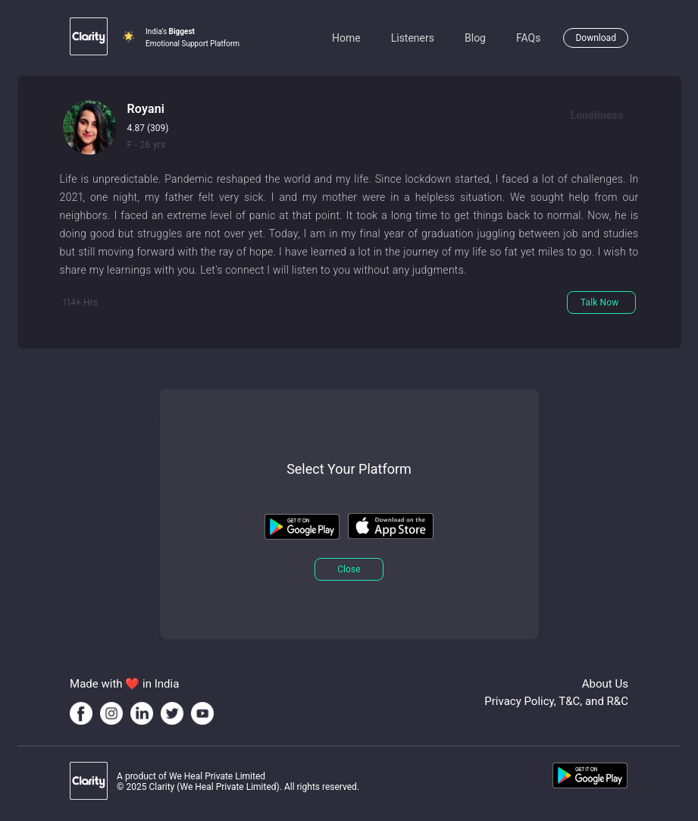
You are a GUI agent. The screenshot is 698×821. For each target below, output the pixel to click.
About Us (605, 684)
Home (346, 38)
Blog (475, 38)
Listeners (412, 38)
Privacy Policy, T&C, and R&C (556, 701)
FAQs (528, 38)
